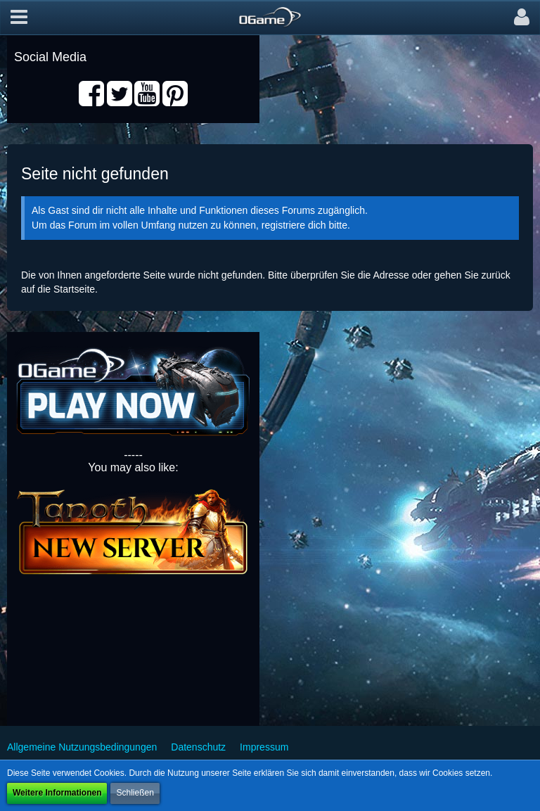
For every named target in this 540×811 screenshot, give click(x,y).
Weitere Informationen (57, 793)
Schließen (134, 793)
